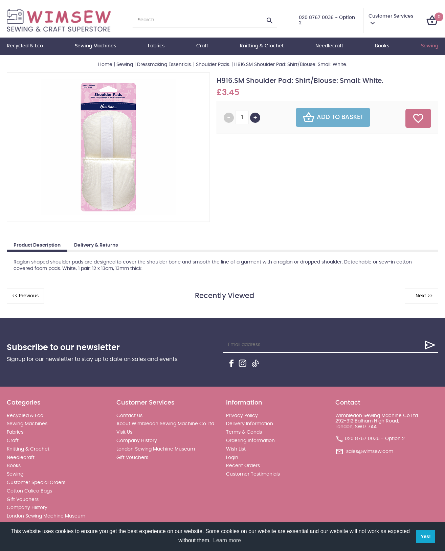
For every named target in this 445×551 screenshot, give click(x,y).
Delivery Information (249, 423)
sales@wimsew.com (369, 451)
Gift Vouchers (23, 499)
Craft (202, 46)
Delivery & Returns (96, 245)
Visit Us (124, 432)
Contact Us (129, 415)
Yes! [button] (426, 536)
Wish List (236, 449)
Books (382, 46)
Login (232, 457)
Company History (27, 507)
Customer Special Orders (36, 482)
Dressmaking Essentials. (164, 64)
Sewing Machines (95, 46)
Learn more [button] (227, 540)
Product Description (37, 245)
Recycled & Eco (25, 46)
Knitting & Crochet (262, 46)
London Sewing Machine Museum (46, 516)
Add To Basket (333, 117)
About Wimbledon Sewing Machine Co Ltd (165, 423)
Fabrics (156, 46)
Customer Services (391, 16)
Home (105, 64)
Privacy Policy (242, 415)
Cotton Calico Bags (29, 491)
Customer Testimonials (253, 474)
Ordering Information (250, 440)
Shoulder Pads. (213, 64)
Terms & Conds (244, 432)
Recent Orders (243, 465)
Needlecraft (329, 46)
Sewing (429, 46)
